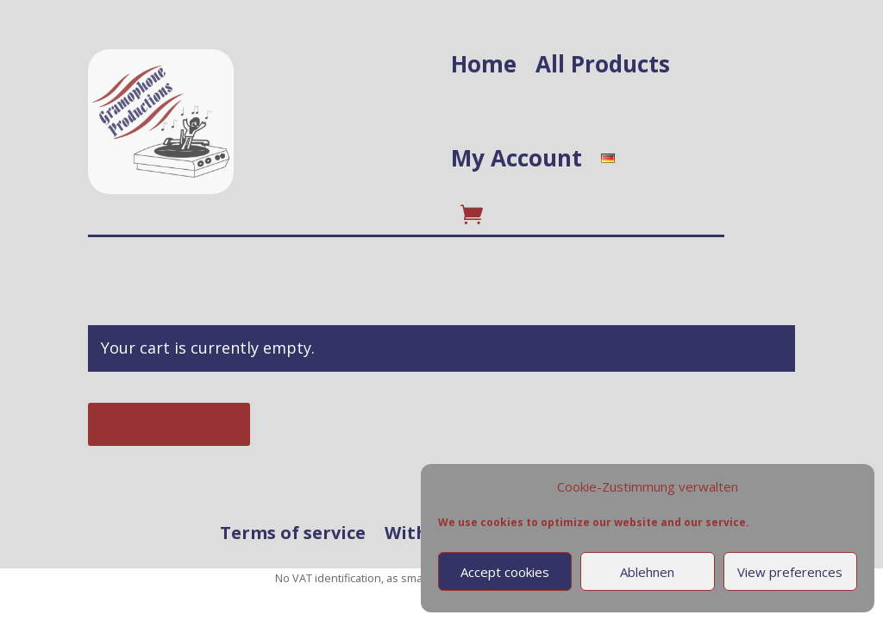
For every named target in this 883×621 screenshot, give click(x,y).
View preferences (789, 571)
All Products (602, 63)
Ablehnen (647, 571)
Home (484, 63)
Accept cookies (504, 571)
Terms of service (293, 533)
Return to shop (169, 424)
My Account (516, 157)
